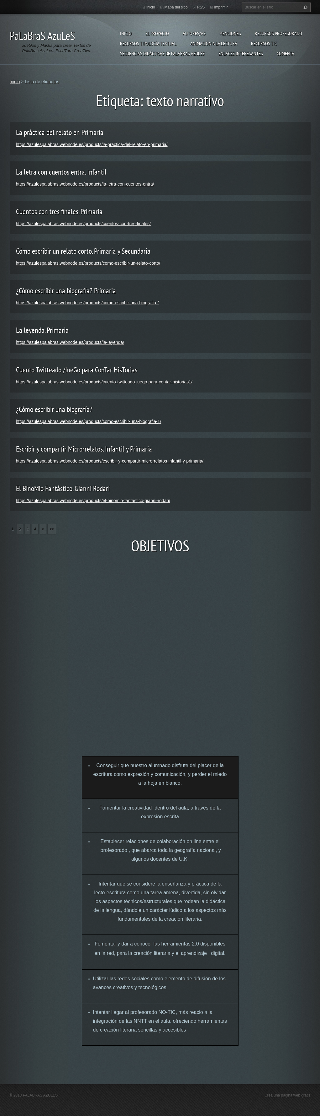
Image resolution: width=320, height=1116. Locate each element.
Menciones (230, 33)
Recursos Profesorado (278, 33)
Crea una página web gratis (288, 1095)
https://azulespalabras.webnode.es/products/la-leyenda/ (70, 342)
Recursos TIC (264, 43)
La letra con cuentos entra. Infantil (61, 172)
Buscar (304, 7)
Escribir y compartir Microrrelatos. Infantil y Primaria (84, 449)
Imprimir (221, 7)
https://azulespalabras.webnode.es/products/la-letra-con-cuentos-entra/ (85, 184)
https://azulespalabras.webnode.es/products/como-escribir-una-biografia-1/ (88, 421)
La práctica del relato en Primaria (59, 132)
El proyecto (157, 33)
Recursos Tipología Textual (148, 43)
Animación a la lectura (213, 43)
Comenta (285, 53)
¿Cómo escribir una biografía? (54, 409)
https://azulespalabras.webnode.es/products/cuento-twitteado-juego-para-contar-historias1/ (104, 381)
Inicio (126, 33)
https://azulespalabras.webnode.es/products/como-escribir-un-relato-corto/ (88, 263)
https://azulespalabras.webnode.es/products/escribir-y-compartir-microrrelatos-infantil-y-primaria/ (109, 460)
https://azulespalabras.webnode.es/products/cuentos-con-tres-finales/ (83, 223)
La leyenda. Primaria (42, 330)
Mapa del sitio (176, 7)
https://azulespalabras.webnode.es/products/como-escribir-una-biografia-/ (87, 302)
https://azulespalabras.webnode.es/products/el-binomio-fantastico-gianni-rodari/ (93, 500)
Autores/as (194, 33)
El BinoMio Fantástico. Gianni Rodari (63, 488)
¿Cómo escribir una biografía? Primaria (66, 290)
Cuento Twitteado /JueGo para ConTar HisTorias (76, 370)
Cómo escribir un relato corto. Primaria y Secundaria (83, 251)
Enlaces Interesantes (240, 53)
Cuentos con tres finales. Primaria (59, 211)
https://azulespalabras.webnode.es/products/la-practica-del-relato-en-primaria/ (92, 144)
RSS (201, 7)
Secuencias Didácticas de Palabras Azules (162, 53)
